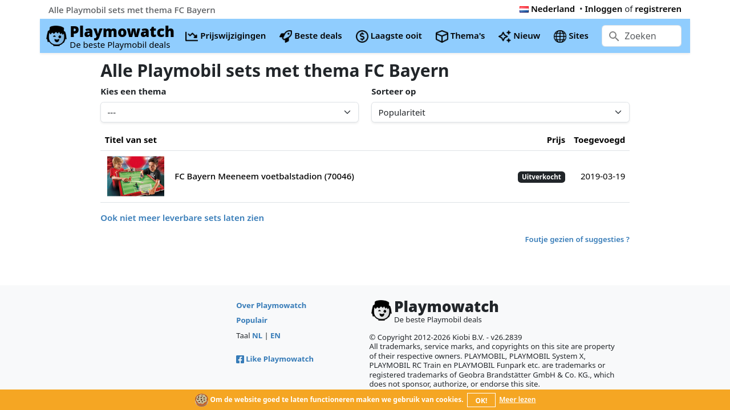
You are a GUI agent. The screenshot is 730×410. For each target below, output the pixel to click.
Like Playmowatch (275, 359)
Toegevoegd (599, 139)
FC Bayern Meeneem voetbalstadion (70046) (264, 176)
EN (275, 335)
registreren (658, 8)
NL (257, 335)
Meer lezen (517, 399)
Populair (251, 320)
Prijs (556, 139)
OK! (482, 400)
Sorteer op (393, 91)
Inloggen (604, 8)
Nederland (547, 8)
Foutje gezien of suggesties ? (577, 239)
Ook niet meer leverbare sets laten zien (182, 217)
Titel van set (131, 139)
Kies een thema (133, 91)
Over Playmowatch (271, 305)
